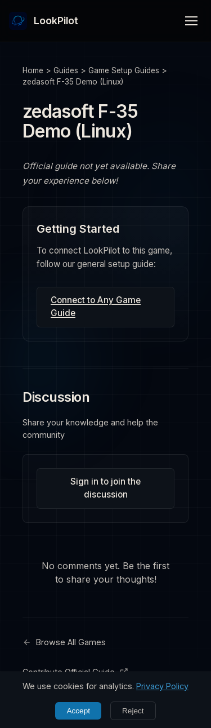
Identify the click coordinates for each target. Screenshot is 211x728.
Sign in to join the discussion (105, 488)
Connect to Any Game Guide (96, 306)
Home (33, 70)
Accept (78, 711)
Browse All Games (64, 642)
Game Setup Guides (123, 70)
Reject (133, 711)
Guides (65, 70)
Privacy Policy (162, 686)
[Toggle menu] (191, 21)
